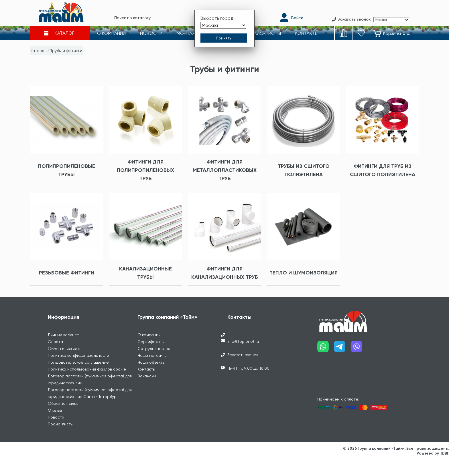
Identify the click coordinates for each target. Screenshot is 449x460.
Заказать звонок (242, 355)
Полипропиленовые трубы (66, 170)
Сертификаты (150, 341)
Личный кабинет (63, 334)
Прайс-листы (60, 424)
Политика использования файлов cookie (87, 369)
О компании (149, 334)
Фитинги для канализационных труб (224, 273)
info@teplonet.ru (243, 341)
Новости (56, 417)
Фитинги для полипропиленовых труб (145, 170)
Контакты (146, 369)
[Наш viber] (359, 348)
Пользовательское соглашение (78, 362)
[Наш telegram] (342, 348)
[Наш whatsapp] (325, 348)
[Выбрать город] (223, 25)
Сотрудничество (153, 348)
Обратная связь (63, 403)
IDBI (444, 453)
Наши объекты (151, 362)
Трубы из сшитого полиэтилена (304, 170)
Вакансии (146, 376)
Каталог (38, 50)
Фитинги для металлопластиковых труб (225, 170)
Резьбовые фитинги (66, 273)
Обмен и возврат (64, 348)
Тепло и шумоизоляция (303, 273)
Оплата (55, 341)
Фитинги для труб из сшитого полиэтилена (382, 170)
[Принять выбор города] (223, 38)
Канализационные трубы (145, 273)
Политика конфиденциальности (78, 355)
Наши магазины (152, 355)
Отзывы (55, 410)
